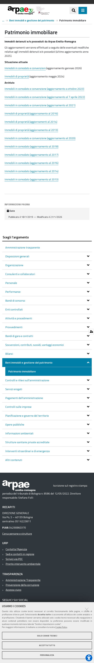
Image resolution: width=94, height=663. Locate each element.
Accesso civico (13, 590)
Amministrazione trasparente (3, 20)
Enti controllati (14, 309)
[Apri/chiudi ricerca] (74, 10)
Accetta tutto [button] (47, 645)
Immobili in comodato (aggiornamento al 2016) (31, 163)
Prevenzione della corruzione (22, 585)
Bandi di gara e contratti (19, 336)
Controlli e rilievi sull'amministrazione (27, 380)
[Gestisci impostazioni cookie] (91, 331)
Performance (13, 292)
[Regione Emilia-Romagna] (59, 10)
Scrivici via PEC (14, 559)
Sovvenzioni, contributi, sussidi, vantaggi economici (34, 345)
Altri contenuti (14, 460)
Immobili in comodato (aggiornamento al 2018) (31, 146)
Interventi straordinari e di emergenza (27, 451)
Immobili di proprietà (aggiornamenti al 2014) (31, 122)
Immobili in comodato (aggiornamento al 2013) (31, 179)
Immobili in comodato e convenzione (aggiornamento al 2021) (40, 105)
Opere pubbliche (15, 424)
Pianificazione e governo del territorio (27, 416)
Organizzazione (14, 265)
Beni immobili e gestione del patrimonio (31, 20)
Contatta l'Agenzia (16, 549)
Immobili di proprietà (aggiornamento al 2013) (31, 130)
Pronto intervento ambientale (23, 564)
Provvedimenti (14, 327)
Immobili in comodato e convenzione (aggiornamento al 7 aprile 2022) (45, 97)
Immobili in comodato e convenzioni (25, 68)
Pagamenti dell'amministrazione (24, 398)
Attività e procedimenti (19, 318)
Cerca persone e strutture (17, 534)
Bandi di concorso (15, 301)
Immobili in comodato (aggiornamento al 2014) (31, 171)
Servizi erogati (14, 389)
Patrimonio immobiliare (22, 371)
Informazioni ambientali (19, 433)
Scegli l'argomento (16, 237)
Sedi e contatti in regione (20, 554)
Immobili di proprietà (17, 76)
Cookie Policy (61, 627)
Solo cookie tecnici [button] (47, 635)
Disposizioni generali (17, 256)
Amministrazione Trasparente (23, 580)
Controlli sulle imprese (18, 407)
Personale (11, 283)
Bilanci (9, 354)
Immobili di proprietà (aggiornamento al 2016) (31, 113)
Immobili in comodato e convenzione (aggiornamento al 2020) (40, 138)
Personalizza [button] (47, 655)
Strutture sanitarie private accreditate (27, 442)
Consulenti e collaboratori (20, 274)
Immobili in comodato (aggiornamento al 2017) (31, 155)
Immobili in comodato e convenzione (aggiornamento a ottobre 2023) (44, 89)
